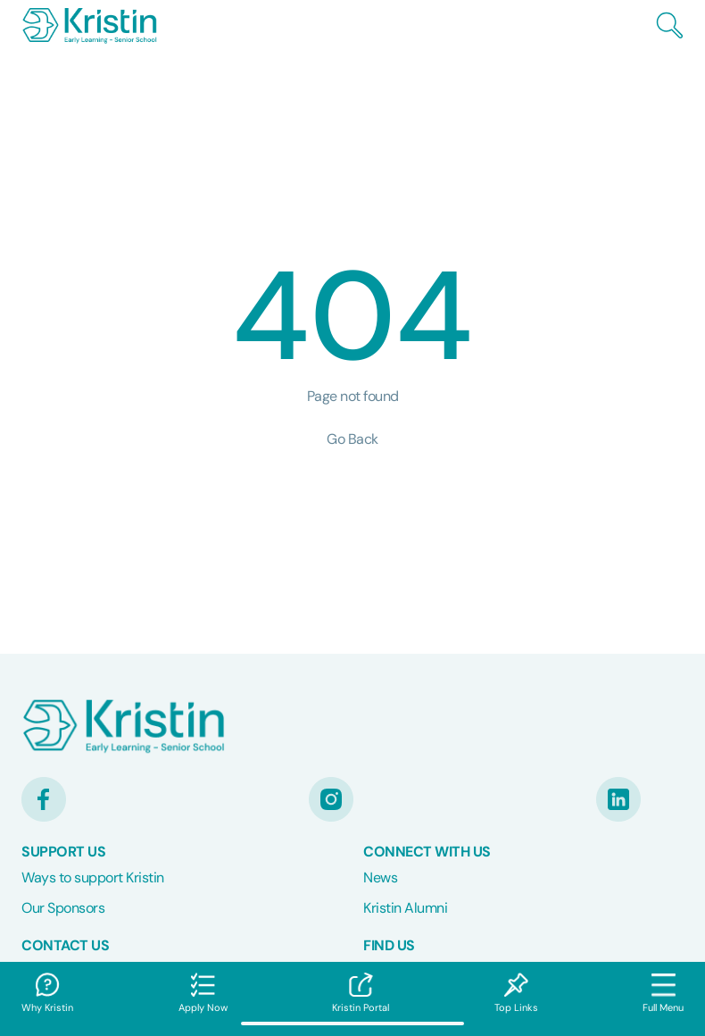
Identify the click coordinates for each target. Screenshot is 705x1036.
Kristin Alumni (405, 907)
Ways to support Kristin (92, 877)
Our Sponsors (62, 907)
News (380, 877)
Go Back (352, 439)
